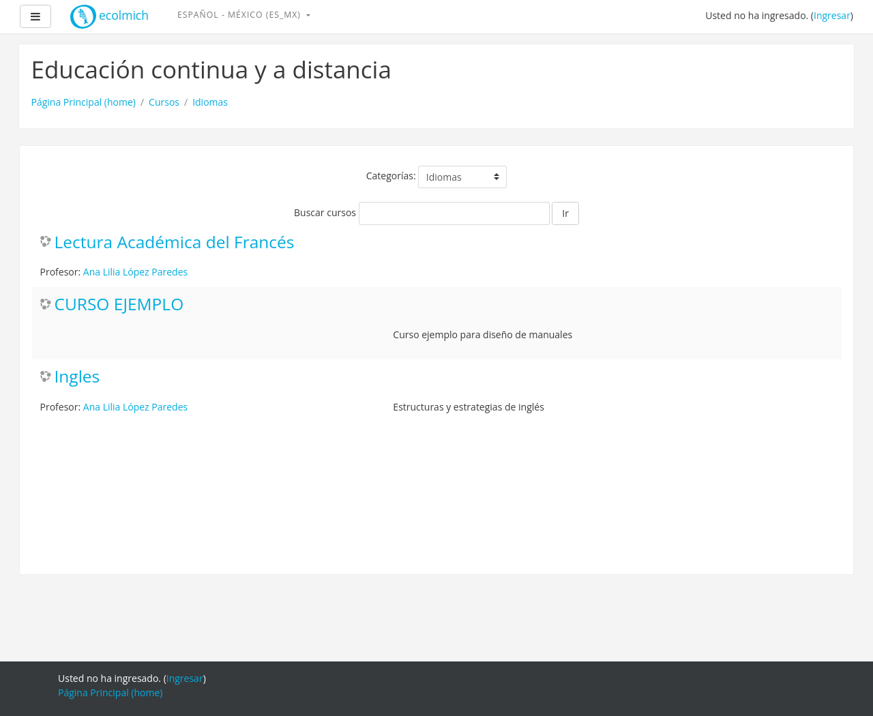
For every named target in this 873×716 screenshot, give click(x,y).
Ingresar (832, 15)
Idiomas (210, 101)
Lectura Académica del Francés (175, 242)
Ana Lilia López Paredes (135, 271)
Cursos (164, 101)
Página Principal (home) (83, 101)
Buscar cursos (325, 212)
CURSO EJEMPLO (119, 304)
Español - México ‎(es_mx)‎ (240, 14)
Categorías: (391, 175)
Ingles (77, 377)
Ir (565, 213)
